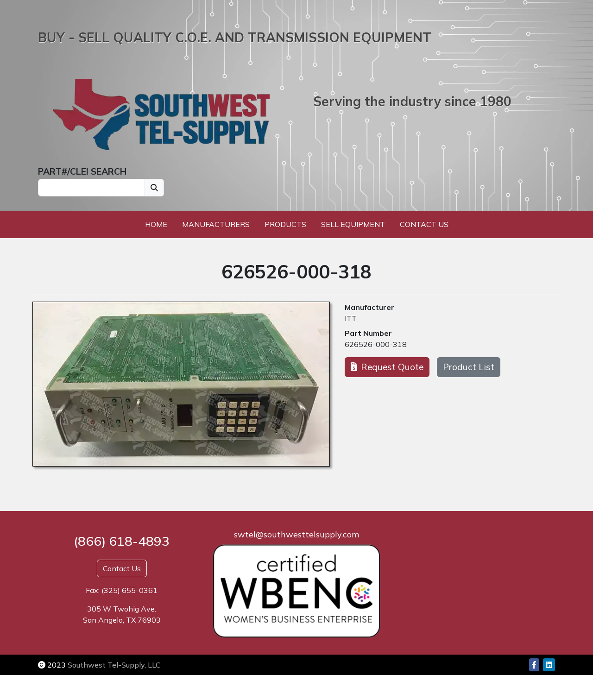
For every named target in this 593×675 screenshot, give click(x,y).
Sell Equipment (353, 224)
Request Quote (387, 366)
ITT (351, 318)
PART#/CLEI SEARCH (82, 171)
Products (285, 224)
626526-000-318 (376, 344)
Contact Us (424, 224)
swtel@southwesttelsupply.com (296, 534)
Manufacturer (369, 307)
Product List (468, 366)
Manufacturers (216, 224)
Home (156, 224)
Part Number (368, 333)
